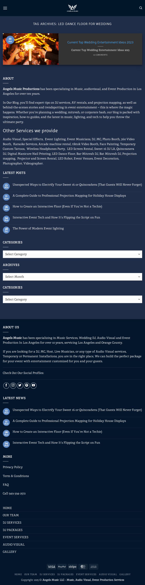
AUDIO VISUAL (14, 545)
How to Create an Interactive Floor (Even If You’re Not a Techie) (57, 206)
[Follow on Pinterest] (27, 385)
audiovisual (92, 89)
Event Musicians (78, 139)
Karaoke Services (25, 144)
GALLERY (9, 552)
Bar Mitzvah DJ (87, 154)
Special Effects (32, 139)
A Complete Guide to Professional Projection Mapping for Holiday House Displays (69, 195)
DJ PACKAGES (12, 530)
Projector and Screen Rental (36, 158)
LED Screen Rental (80, 149)
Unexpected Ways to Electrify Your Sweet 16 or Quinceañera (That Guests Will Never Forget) (77, 184)
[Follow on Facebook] (6, 385)
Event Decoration (106, 158)
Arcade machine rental (55, 144)
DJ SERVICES (12, 523)
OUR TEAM (11, 515)
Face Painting (109, 144)
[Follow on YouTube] (33, 385)
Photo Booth (111, 139)
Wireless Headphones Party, (46, 149)
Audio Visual (12, 139)
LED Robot (65, 158)
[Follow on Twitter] (20, 385)
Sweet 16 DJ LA (104, 149)
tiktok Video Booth (85, 144)
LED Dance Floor (63, 154)
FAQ (6, 485)
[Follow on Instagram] (13, 385)
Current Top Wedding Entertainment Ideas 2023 (100, 42)
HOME (7, 508)
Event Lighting (55, 139)
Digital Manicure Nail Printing (29, 154)
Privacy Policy (13, 467)
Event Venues (83, 158)
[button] (5, 8)
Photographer (12, 163)
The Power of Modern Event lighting (38, 228)
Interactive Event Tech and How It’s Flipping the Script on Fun (56, 217)
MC (98, 139)
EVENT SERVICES (15, 537)
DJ (93, 139)
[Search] (140, 8)
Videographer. (33, 163)
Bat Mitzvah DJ (110, 154)
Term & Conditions (16, 476)
